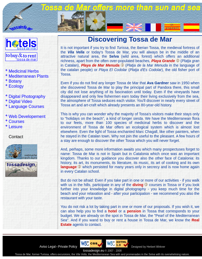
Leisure (15, 126)
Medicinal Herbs (24, 71)
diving (137, 185)
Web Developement (27, 116)
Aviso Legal (47, 246)
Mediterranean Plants (29, 76)
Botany (15, 81)
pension (134, 211)
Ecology (16, 86)
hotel (112, 211)
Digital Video (20, 101)
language (69, 167)
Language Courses (26, 106)
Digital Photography (27, 96)
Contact (16, 137)
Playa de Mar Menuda (100, 65)
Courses (16, 121)
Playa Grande (163, 61)
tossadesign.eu (93, 250)
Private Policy (67, 246)
